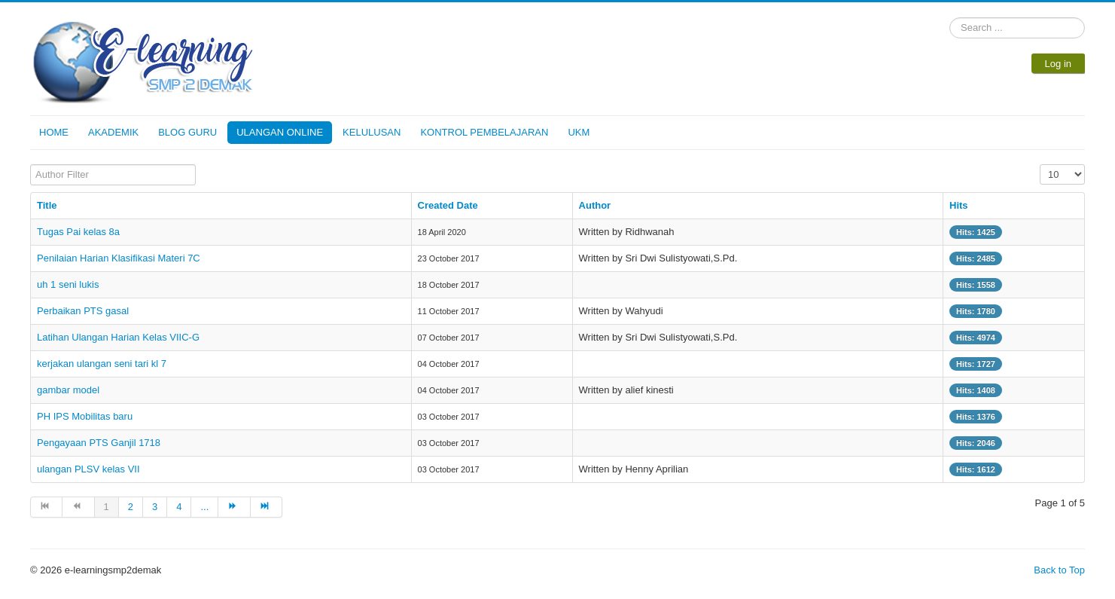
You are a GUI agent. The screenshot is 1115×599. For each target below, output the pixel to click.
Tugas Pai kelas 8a (78, 231)
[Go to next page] (234, 507)
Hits (958, 205)
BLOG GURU (187, 132)
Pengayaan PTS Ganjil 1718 (98, 442)
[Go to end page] (266, 507)
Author (595, 205)
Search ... (949, 17)
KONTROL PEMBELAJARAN (484, 132)
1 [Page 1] (106, 506)
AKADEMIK (113, 132)
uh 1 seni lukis (68, 284)
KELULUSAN (372, 132)
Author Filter (30, 164)
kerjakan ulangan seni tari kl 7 (101, 363)
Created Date (448, 205)
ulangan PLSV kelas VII (88, 469)
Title (47, 205)
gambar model (68, 390)
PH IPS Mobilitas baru (85, 416)
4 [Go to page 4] (178, 506)
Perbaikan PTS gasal (83, 310)
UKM (578, 132)
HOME (54, 132)
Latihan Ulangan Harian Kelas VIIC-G (118, 337)
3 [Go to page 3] (154, 506)
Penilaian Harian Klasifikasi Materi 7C (118, 258)
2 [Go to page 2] (130, 506)
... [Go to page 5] (204, 506)
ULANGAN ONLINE (279, 132)
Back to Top (1059, 570)
